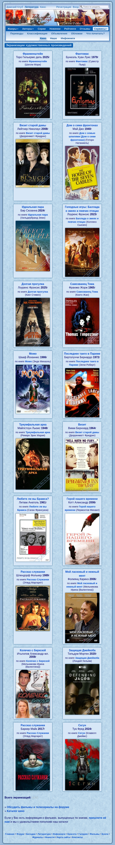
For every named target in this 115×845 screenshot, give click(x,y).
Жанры (13, 28)
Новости (50, 837)
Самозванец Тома (82, 284)
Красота (71, 834)
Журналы (37, 837)
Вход (76, 6)
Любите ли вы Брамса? (33, 498)
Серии (42, 28)
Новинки (54, 28)
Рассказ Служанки (38, 579)
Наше (53, 38)
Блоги (105, 834)
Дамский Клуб (14, 6)
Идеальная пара (33, 206)
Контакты (77, 837)
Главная (9, 834)
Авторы (28, 28)
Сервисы (100, 28)
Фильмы (94, 834)
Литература (32, 6)
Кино (43, 6)
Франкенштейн (33, 53)
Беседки (30, 834)
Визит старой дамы (33, 125)
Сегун (82, 725)
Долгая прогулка (32, 284)
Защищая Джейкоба (82, 650)
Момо (33, 353)
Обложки (76, 33)
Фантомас (82, 53)
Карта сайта (63, 837)
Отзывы (85, 28)
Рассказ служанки (33, 571)
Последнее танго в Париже (82, 353)
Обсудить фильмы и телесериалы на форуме (38, 807)
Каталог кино (16, 811)
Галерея (83, 834)
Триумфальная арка (32, 424)
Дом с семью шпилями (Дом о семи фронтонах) (82, 136)
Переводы (16, 33)
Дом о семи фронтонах (82, 125)
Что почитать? (95, 33)
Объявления (59, 33)
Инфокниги (68, 38)
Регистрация (63, 6)
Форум (20, 834)
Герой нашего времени (82, 498)
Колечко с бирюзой (33, 650)
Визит (82, 424)
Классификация (37, 33)
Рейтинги (70, 28)
